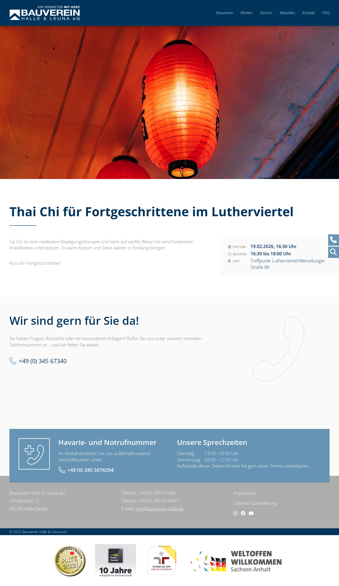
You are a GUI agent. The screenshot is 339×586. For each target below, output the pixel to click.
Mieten (246, 12)
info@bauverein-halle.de (160, 509)
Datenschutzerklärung (255, 503)
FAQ (326, 12)
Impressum (244, 493)
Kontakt (309, 12)
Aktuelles (287, 12)
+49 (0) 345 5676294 (90, 470)
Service (266, 12)
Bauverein (224, 12)
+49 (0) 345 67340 (43, 361)
